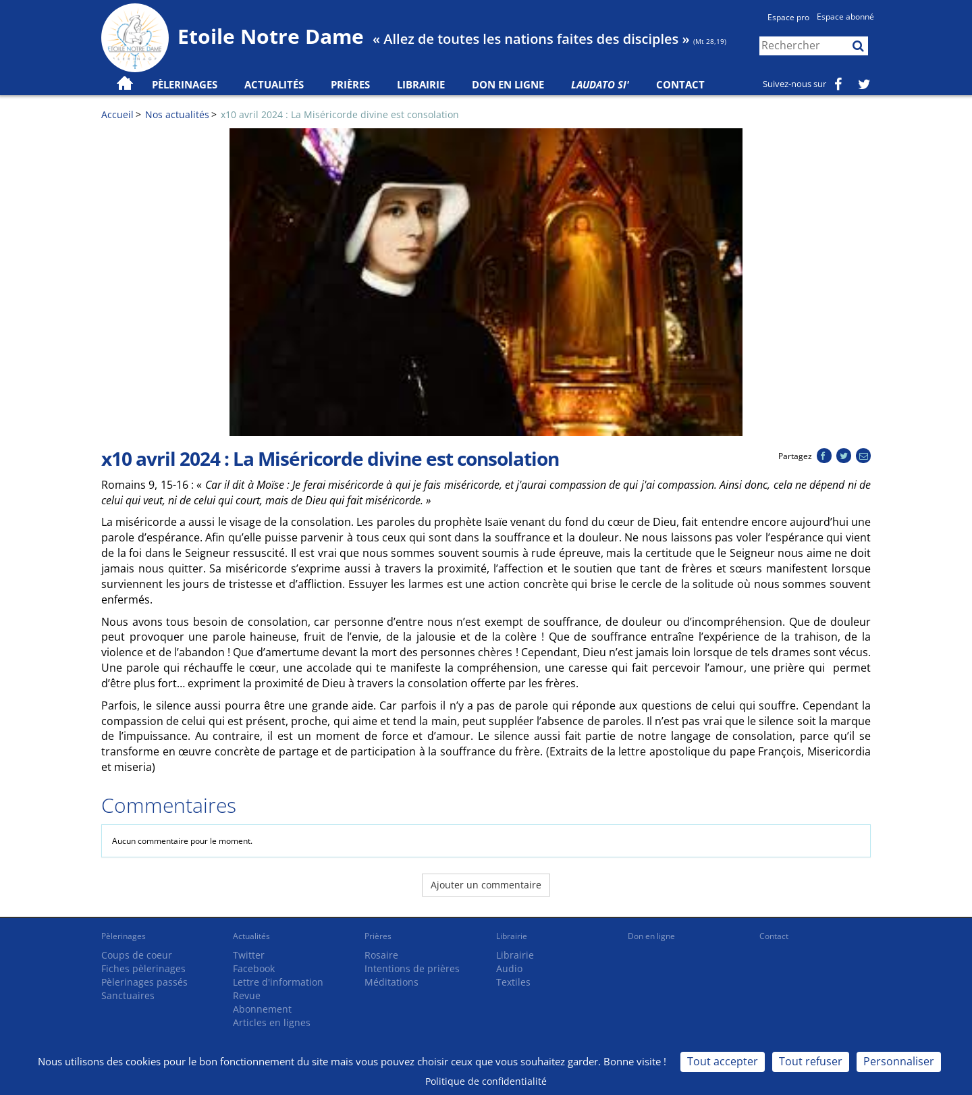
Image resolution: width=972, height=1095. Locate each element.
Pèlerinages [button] (184, 84)
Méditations (391, 982)
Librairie (421, 84)
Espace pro (788, 17)
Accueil (117, 114)
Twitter (249, 955)
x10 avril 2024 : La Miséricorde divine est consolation (340, 114)
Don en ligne (508, 84)
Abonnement (262, 1009)
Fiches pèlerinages (143, 968)
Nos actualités (177, 114)
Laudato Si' (600, 84)
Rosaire (381, 955)
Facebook (254, 968)
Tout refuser (810, 1061)
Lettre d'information (278, 982)
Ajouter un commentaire (486, 884)
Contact (680, 84)
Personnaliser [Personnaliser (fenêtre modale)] (898, 1061)
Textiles (513, 982)
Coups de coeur (136, 955)
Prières (350, 84)
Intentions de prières (412, 968)
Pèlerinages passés (144, 982)
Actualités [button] (274, 84)
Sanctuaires (128, 995)
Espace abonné (845, 16)
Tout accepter (722, 1061)
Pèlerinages (123, 936)
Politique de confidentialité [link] (486, 1081)
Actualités (251, 936)
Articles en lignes (271, 1022)
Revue (247, 995)
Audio (509, 968)
